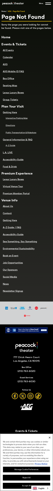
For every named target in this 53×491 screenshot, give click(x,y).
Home (3, 11)
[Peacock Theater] (13, 3)
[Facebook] (15, 396)
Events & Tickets (13, 44)
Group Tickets (10, 99)
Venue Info (9, 200)
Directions (10, 125)
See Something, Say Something (20, 241)
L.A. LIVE (8, 152)
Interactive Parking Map (17, 118)
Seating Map (10, 85)
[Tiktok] (38, 396)
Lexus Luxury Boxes (13, 92)
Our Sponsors (10, 269)
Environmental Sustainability (18, 248)
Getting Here (10, 112)
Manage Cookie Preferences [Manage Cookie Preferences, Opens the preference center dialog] (26, 469)
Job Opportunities (13, 262)
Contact (7, 213)
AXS (5, 64)
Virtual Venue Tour (13, 186)
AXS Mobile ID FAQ (13, 71)
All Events (8, 50)
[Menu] (45, 4)
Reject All (26, 478)
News (6, 283)
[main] (26, 154)
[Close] (49, 438)
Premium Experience (17, 173)
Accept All (26, 486)
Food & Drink (10, 166)
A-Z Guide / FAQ (12, 227)
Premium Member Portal (16, 193)
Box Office (8, 78)
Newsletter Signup (13, 291)
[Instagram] (30, 396)
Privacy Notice (41, 464)
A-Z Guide (10, 145)
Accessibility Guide (13, 159)
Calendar (8, 57)
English (38, 488)
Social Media (10, 276)
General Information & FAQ (18, 139)
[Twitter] (23, 396)
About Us (8, 206)
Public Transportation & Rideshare (21, 132)
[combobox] (40, 488)
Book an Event (10, 255)
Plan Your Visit (12, 106)
